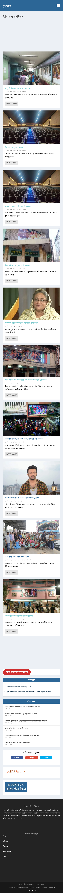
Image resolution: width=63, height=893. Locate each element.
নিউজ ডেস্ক (9, 91)
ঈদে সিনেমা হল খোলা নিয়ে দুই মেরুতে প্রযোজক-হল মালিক (26, 380)
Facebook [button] (17, 758)
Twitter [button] (46, 758)
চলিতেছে (5, 841)
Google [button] (31, 758)
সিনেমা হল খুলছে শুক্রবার (14, 147)
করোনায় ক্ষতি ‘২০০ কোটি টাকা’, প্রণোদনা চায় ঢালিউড (24, 439)
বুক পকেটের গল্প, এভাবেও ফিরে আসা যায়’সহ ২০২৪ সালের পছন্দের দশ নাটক (29, 692)
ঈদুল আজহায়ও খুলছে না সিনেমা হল (17, 265)
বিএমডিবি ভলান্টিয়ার (22, 887)
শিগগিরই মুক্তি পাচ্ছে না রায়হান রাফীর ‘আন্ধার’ (17, 743)
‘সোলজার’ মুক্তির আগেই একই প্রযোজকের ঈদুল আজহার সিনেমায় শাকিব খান (26, 721)
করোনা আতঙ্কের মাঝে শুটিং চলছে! (17, 557)
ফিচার (4, 836)
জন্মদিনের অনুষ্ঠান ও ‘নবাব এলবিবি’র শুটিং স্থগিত (22, 498)
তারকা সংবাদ (23, 501)
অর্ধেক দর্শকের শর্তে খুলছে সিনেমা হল (18, 206)
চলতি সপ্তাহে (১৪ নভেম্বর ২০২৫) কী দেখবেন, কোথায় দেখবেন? (22, 706)
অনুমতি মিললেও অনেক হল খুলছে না (18, 88)
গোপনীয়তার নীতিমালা (34, 887)
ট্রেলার (4, 856)
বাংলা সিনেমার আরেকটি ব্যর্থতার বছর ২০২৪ (19, 687)
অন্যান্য (24, 91)
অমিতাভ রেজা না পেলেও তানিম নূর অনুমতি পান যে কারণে (21, 714)
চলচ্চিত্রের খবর (25, 442)
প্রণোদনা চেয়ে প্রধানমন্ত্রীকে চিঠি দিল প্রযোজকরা (21, 323)
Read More (11, 104)
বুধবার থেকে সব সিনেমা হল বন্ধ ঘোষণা (19, 616)
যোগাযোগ (44, 887)
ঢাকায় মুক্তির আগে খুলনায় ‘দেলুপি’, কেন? (16, 728)
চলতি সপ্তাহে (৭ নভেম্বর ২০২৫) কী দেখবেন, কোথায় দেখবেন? (22, 735)
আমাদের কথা (11, 887)
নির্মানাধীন (30, 560)
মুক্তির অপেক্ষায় (7, 851)
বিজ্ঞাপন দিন (52, 887)
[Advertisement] (31, 34)
